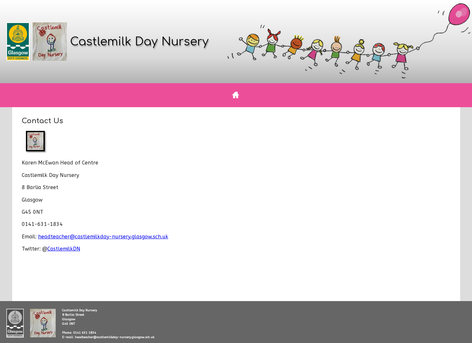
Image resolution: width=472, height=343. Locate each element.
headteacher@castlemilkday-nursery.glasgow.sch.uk (103, 237)
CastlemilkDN (63, 249)
